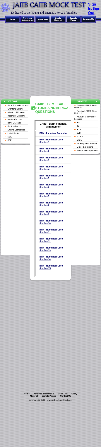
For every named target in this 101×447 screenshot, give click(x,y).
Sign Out (94, 10)
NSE (10, 137)
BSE (10, 140)
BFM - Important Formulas (53, 133)
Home (27, 394)
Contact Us (65, 396)
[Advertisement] (34, 57)
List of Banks (13, 133)
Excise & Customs (85, 147)
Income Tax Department (87, 150)
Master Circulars (15, 119)
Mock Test (62, 394)
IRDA (79, 129)
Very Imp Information (44, 394)
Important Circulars (16, 116)
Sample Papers (49, 396)
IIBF (78, 126)
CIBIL (79, 140)
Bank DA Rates (14, 123)
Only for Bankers (15, 109)
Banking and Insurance (87, 143)
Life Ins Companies (16, 130)
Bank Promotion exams (18, 105)
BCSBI (80, 136)
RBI (78, 122)
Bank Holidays (14, 126)
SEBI (79, 133)
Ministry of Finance (16, 112)
